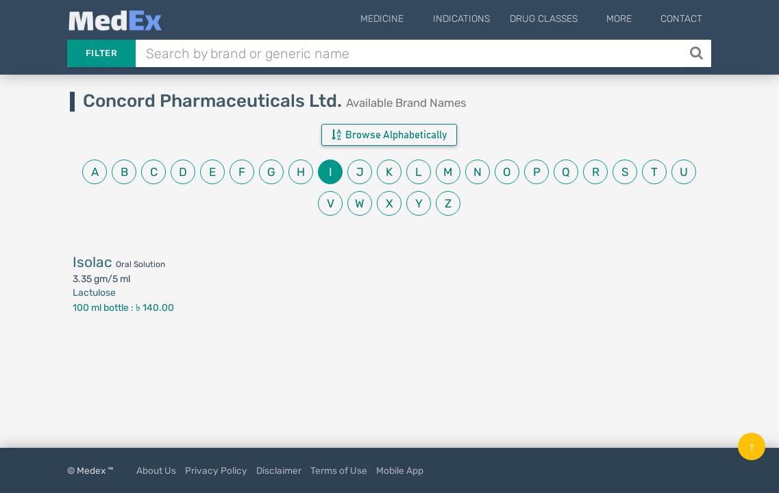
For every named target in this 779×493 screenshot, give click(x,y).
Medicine (409, 19)
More (628, 19)
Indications (479, 19)
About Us (156, 470)
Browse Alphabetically (389, 134)
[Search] (697, 53)
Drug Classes (561, 19)
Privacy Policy (216, 470)
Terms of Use (338, 470)
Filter (101, 53)
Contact (681, 19)
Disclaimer (278, 470)
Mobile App (399, 470)
